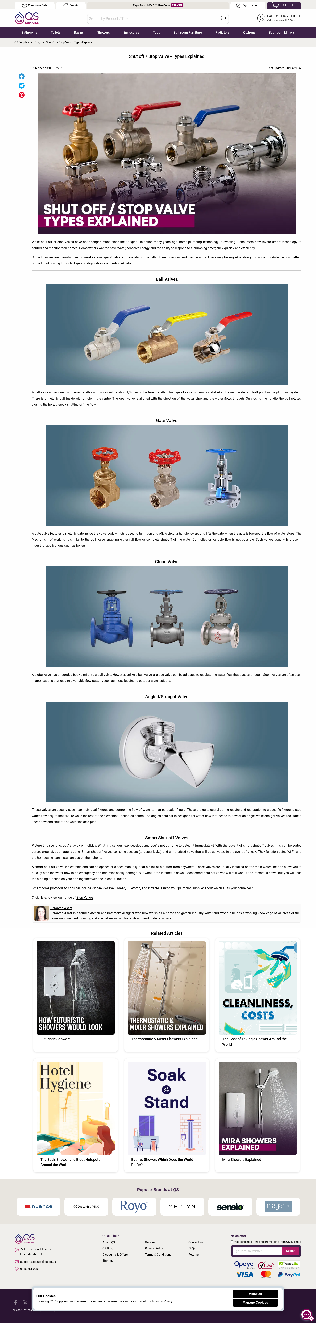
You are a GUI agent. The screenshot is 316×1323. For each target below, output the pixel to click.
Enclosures (131, 32)
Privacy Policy (154, 1248)
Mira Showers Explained (241, 1159)
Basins (79, 32)
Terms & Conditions (158, 1254)
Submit (290, 1250)
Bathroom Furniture (188, 32)
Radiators (222, 32)
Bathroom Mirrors (282, 32)
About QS (108, 1242)
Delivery (150, 1242)
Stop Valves (84, 897)
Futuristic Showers (55, 1039)
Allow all (255, 1294)
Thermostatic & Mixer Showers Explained (164, 1039)
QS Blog (107, 1248)
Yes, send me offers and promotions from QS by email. (267, 1241)
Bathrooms (29, 32)
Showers (103, 32)
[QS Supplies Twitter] (25, 1303)
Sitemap (107, 1260)
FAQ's (192, 1248)
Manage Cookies (255, 1302)
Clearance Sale (34, 5)
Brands (70, 5)
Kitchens (249, 32)
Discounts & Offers (115, 1254)
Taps (156, 32)
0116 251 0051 (27, 1269)
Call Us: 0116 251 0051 (283, 16)
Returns (193, 1254)
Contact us (195, 1242)
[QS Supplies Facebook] (15, 1303)
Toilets (55, 32)
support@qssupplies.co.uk (35, 1262)
